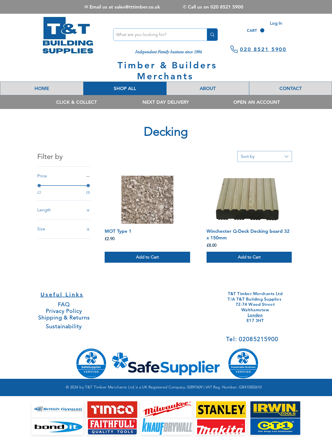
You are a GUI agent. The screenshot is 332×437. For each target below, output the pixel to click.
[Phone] (234, 49)
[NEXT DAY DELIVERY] (165, 102)
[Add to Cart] (147, 257)
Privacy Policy (64, 311)
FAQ (64, 304)
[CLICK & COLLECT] (76, 102)
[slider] (39, 185)
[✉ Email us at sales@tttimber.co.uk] (122, 6)
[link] (255, 30)
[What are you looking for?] (155, 35)
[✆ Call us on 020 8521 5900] (213, 6)
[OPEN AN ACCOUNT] (256, 102)
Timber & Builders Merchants (167, 71)
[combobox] (264, 156)
